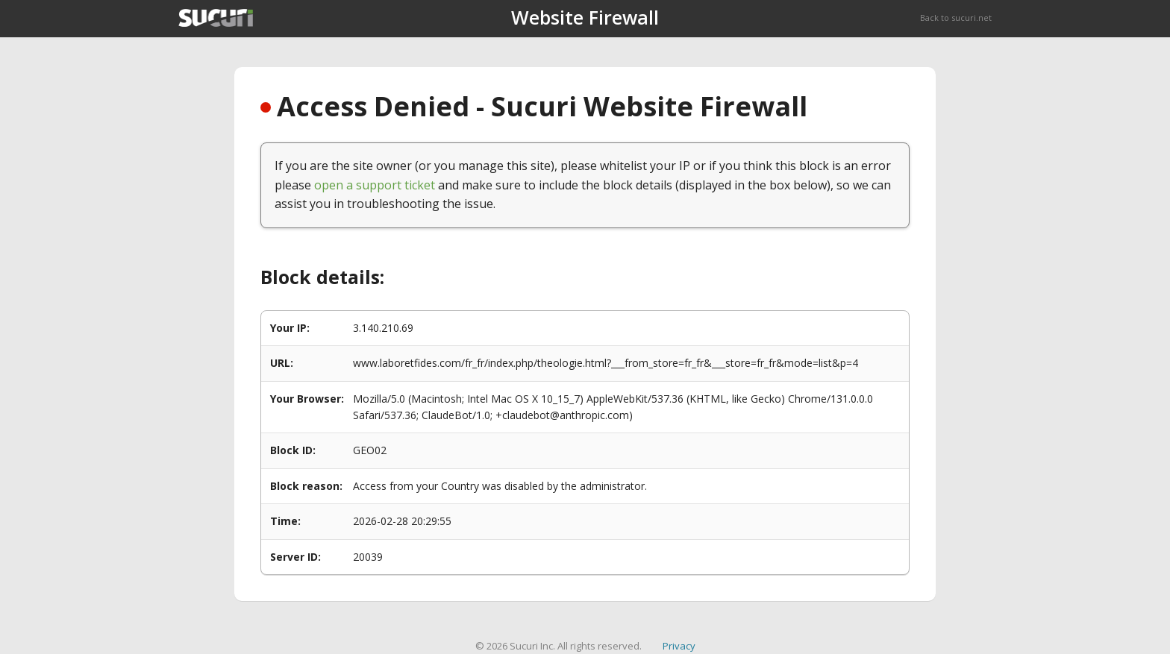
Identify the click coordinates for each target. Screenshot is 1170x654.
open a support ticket (374, 185)
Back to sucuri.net (956, 17)
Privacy (679, 646)
